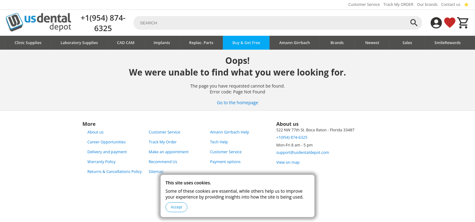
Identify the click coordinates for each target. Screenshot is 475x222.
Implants (162, 42)
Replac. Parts (201, 42)
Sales (407, 42)
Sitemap (156, 171)
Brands (337, 42)
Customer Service (364, 4)
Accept (176, 207)
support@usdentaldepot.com (302, 152)
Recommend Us (163, 161)
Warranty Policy (101, 161)
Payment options (225, 161)
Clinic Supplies (28, 42)
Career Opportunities (106, 142)
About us (95, 132)
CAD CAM (125, 42)
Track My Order (163, 142)
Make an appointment (169, 151)
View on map (288, 162)
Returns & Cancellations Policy (114, 171)
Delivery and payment (107, 151)
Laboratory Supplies (79, 42)
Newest (372, 42)
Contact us (450, 4)
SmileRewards (447, 42)
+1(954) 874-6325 (103, 22)
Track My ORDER (398, 4)
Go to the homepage (237, 102)
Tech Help (219, 142)
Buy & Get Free (246, 42)
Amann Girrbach (294, 42)
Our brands (427, 4)
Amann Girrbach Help (229, 132)
